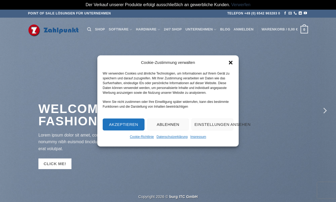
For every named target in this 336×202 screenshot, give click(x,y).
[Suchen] (89, 29)
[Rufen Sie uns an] (295, 13)
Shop (100, 29)
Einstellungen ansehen (213, 124)
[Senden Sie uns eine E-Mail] (290, 13)
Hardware (148, 29)
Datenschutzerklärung (172, 137)
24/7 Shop (173, 29)
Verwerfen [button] (240, 4)
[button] (230, 62)
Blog (225, 29)
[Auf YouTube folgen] (305, 13)
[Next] (324, 110)
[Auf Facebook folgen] (285, 13)
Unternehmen (201, 29)
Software (120, 29)
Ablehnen (168, 124)
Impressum (198, 137)
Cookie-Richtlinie (142, 137)
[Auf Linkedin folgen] (300, 13)
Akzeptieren (123, 124)
